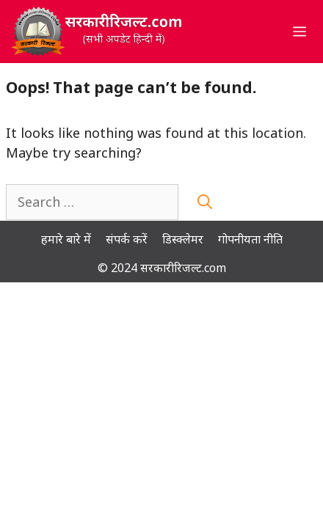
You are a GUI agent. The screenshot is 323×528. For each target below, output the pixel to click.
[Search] (205, 202)
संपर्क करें (127, 239)
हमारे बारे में (66, 239)
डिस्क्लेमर (182, 239)
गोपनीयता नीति (250, 239)
